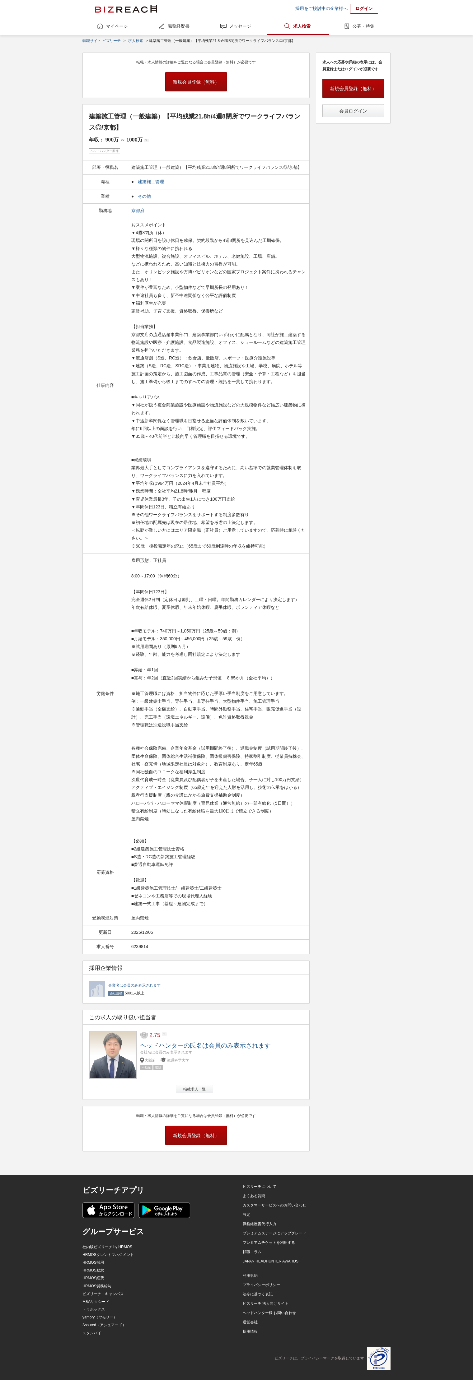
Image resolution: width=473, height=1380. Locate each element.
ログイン (364, 8)
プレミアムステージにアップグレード (274, 1233)
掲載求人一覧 (194, 1089)
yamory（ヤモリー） (99, 1317)
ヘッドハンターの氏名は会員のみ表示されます (205, 1045)
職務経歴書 (179, 26)
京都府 (138, 210)
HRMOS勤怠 (93, 1270)
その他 (144, 196)
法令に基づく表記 (258, 1294)
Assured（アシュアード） (104, 1325)
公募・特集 (363, 26)
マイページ (117, 26)
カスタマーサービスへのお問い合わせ (274, 1205)
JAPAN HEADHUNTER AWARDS (270, 1261)
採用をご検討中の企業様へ (321, 8)
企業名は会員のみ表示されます (134, 985)
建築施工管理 (151, 181)
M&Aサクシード (95, 1301)
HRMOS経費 (93, 1278)
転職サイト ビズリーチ (101, 41)
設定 (246, 1214)
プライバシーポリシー (261, 1285)
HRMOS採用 (93, 1262)
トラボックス (93, 1309)
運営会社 (250, 1322)
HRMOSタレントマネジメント (108, 1255)
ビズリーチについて (259, 1186)
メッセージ (240, 26)
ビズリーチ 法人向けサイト (265, 1303)
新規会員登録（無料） (196, 82)
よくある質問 (254, 1196)
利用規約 (250, 1275)
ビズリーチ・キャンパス (103, 1294)
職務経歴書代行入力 (259, 1224)
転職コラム (252, 1252)
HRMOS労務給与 (96, 1286)
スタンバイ (91, 1333)
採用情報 (250, 1331)
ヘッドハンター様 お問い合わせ (269, 1313)
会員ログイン (353, 110)
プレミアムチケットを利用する (269, 1242)
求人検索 (302, 26)
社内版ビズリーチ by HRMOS (107, 1247)
